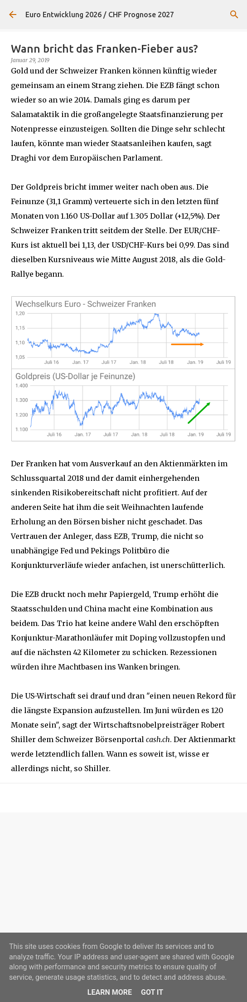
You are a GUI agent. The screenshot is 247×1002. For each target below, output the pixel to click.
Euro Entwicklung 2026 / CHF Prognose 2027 (99, 14)
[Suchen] (234, 14)
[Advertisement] (123, 889)
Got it (152, 992)
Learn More (109, 992)
